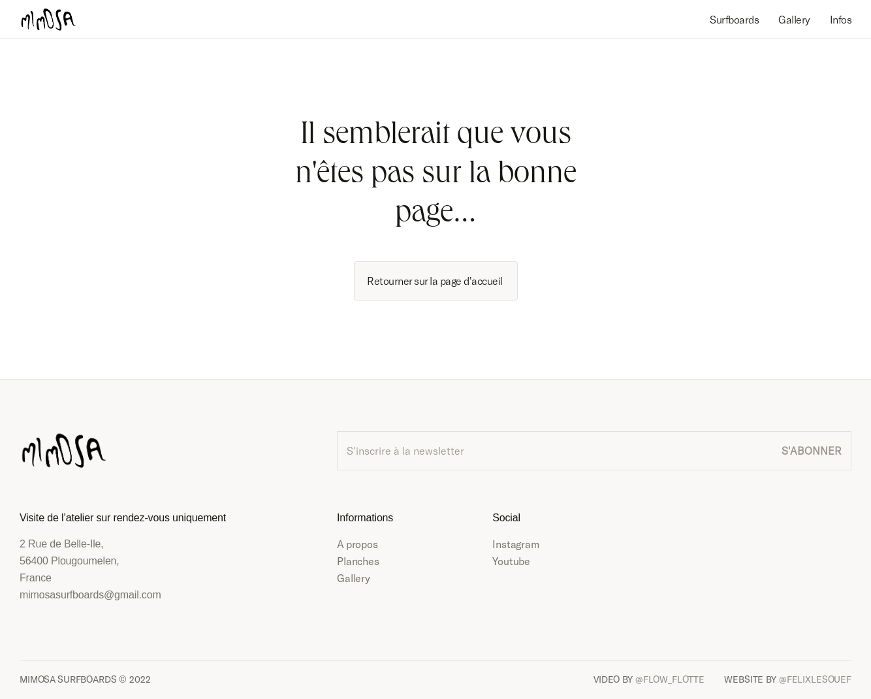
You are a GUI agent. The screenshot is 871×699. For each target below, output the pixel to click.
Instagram (515, 544)
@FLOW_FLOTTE (670, 679)
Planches (358, 561)
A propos (357, 544)
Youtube (511, 561)
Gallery (353, 578)
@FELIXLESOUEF (815, 679)
